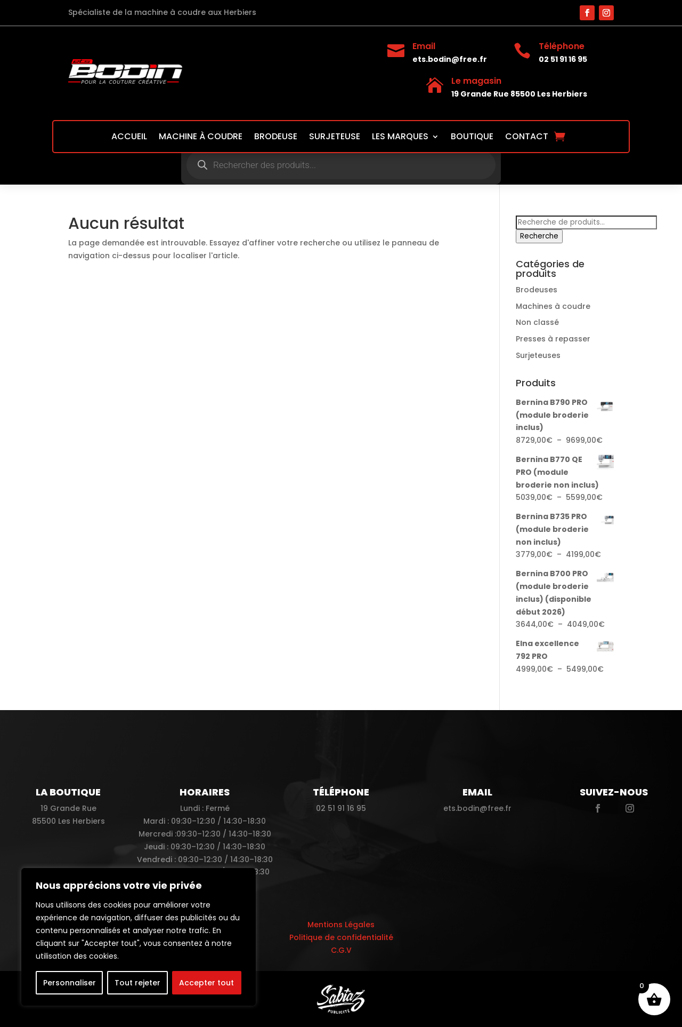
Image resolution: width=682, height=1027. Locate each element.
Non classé (537, 322)
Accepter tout (206, 982)
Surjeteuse (334, 137)
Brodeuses (536, 289)
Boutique (472, 137)
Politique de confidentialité (341, 937)
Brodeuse (275, 137)
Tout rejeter (137, 982)
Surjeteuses (538, 355)
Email (423, 46)
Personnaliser (69, 982)
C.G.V (341, 950)
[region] (138, 937)
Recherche (539, 236)
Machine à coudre (200, 137)
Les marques (400, 137)
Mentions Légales (341, 924)
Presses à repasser (553, 338)
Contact (526, 137)
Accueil (129, 137)
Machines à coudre (553, 306)
